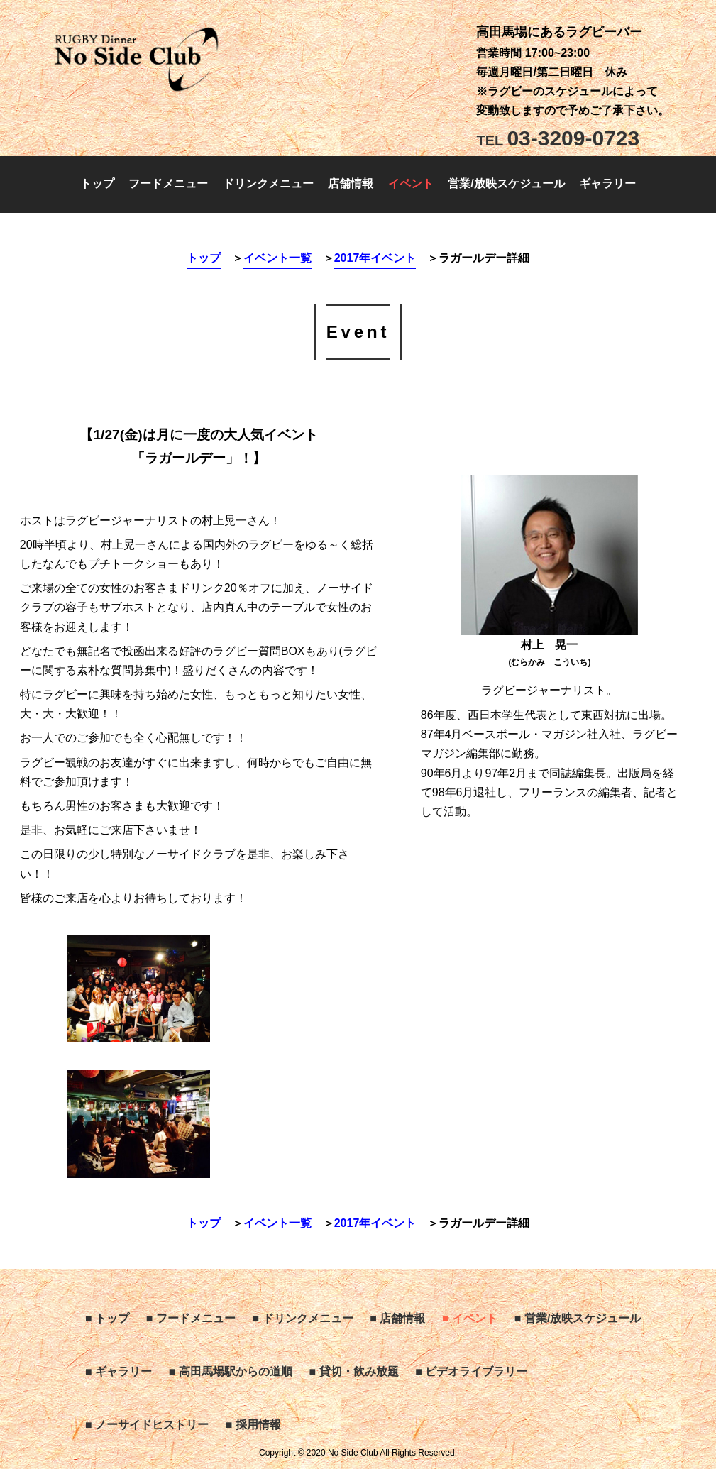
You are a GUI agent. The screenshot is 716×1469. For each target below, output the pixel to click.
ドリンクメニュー (268, 183)
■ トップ (107, 1318)
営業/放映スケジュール (506, 183)
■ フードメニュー (191, 1318)
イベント (411, 183)
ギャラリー (607, 183)
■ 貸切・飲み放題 (354, 1371)
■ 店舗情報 (397, 1318)
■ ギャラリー (118, 1371)
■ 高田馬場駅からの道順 (230, 1371)
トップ (97, 183)
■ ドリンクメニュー (303, 1318)
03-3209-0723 (557, 138)
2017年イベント (375, 258)
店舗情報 (350, 183)
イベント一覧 (277, 258)
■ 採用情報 (253, 1425)
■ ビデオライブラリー (471, 1371)
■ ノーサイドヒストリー (147, 1425)
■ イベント (469, 1318)
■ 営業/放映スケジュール (577, 1318)
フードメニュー (168, 183)
